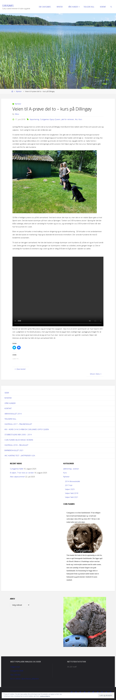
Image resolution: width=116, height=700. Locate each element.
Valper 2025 (70, 489)
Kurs (80, 119)
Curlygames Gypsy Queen (50, 119)
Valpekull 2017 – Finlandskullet (18, 424)
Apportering (34, 119)
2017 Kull (68, 485)
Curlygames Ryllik (16, 469)
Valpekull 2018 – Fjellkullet (16, 445)
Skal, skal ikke (15, 675)
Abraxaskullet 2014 (13, 414)
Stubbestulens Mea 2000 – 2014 (18, 435)
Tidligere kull (10, 419)
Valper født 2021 (71, 497)
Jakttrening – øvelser (71, 469)
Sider (7, 393)
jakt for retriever (67, 119)
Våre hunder (10, 403)
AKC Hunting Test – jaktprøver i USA (20, 456)
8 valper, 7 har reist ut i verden (22, 473)
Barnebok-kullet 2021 (14, 450)
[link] (111, 6)
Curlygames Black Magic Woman (19, 440)
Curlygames (8, 5)
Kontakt (8, 408)
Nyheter (19, 91)
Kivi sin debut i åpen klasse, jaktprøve (24, 679)
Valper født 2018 (71, 493)
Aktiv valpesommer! (17, 477)
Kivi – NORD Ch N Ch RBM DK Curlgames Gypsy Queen (27, 429)
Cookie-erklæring (45, 696)
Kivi (76, 119)
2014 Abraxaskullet (72, 481)
